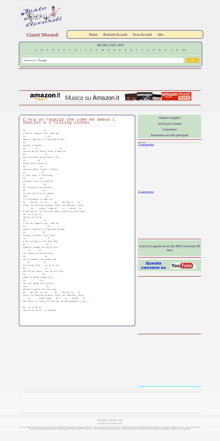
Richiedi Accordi (115, 34)
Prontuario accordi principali (169, 135)
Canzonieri (169, 129)
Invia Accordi (142, 34)
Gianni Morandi (43, 35)
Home (93, 34)
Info (160, 34)
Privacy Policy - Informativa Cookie (110, 420)
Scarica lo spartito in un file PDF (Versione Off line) (169, 248)
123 (184, 50)
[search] (102, 60)
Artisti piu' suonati (169, 123)
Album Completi (170, 118)
